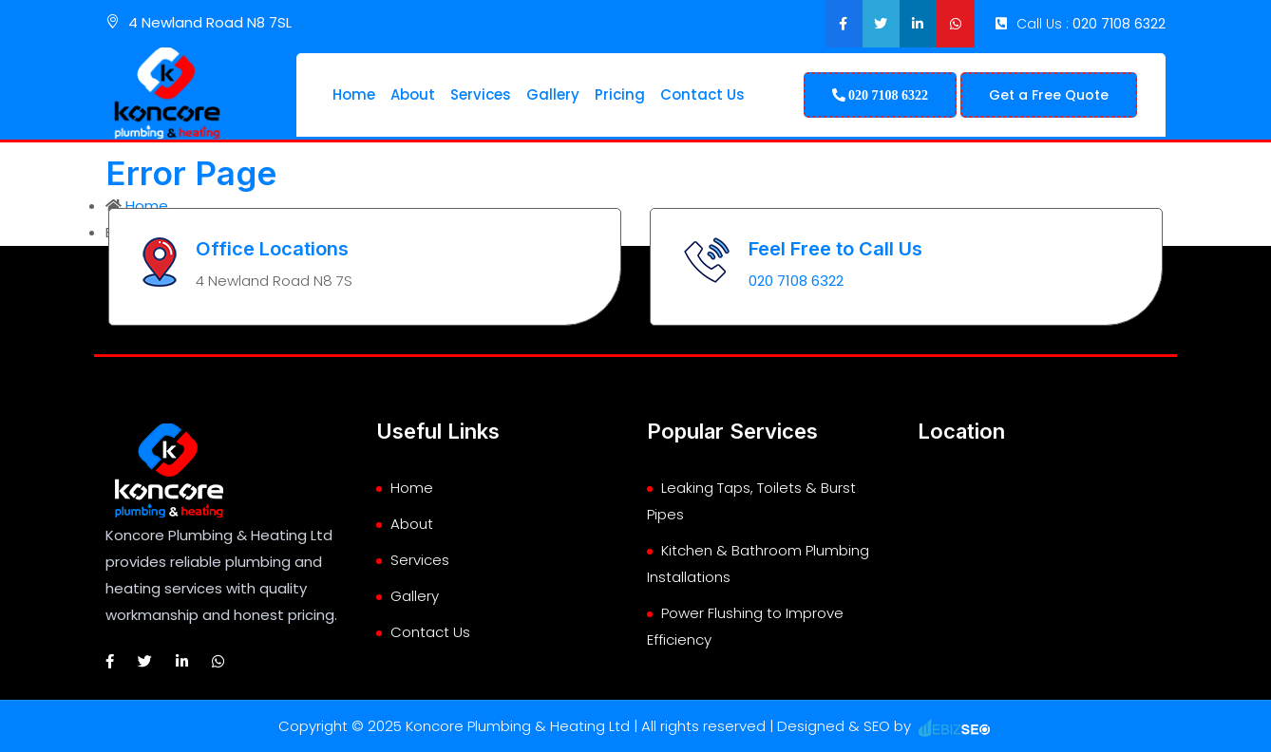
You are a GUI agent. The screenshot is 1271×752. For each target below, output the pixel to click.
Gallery (552, 94)
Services (480, 94)
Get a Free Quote (1049, 94)
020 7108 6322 (1119, 23)
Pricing (620, 94)
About (412, 94)
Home (353, 94)
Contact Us (702, 94)
